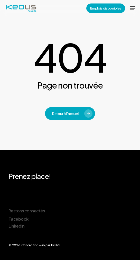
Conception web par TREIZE (41, 245)
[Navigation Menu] (132, 8)
